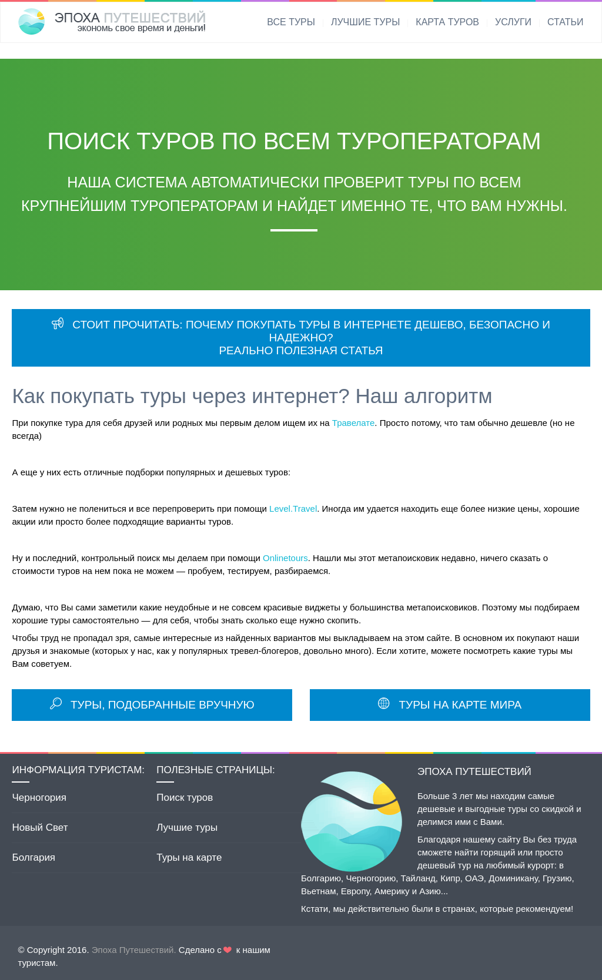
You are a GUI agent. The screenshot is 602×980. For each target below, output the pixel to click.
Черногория (39, 797)
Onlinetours (285, 558)
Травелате (353, 423)
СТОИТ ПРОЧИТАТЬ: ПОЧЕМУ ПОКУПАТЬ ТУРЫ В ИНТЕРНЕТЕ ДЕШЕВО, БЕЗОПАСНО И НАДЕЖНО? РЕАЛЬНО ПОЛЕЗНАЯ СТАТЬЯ (301, 337)
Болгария (33, 857)
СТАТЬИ (565, 22)
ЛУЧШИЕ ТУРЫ (365, 22)
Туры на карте (189, 857)
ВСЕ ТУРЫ (291, 22)
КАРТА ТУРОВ (447, 22)
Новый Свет (40, 827)
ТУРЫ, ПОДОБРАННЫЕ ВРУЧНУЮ (152, 705)
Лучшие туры (187, 827)
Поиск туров (184, 797)
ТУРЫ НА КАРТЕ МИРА (449, 705)
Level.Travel (293, 509)
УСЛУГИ (513, 22)
